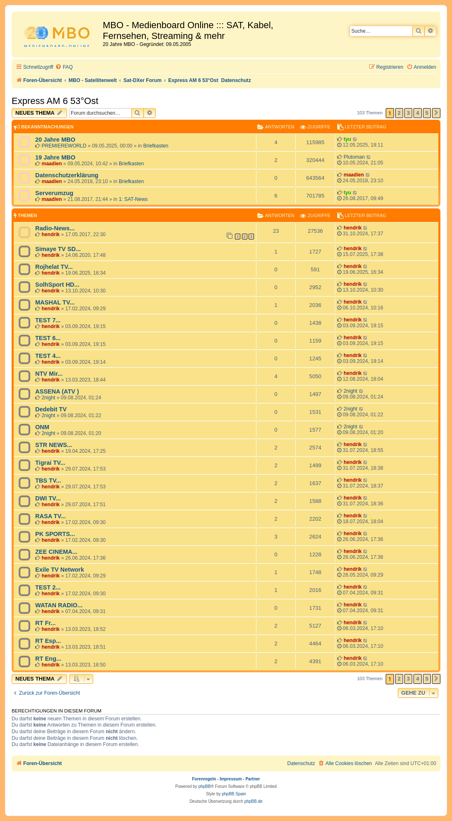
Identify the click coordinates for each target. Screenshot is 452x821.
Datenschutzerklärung (66, 175)
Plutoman (354, 157)
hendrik (50, 234)
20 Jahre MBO (55, 139)
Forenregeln (204, 779)
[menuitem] (64, 67)
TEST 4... (47, 356)
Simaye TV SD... (58, 249)
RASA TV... (50, 516)
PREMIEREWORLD (63, 146)
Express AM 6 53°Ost (55, 101)
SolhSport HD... (57, 284)
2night (48, 398)
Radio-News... (55, 228)
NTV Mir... (49, 373)
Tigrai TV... (50, 462)
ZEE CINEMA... (56, 551)
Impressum (231, 779)
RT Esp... (48, 640)
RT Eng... (48, 658)
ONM (42, 427)
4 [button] (417, 113)
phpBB (204, 786)
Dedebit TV (51, 409)
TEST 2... (47, 587)
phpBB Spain (234, 794)
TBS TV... (48, 480)
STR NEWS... (53, 445)
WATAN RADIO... (58, 605)
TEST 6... (47, 338)
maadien (51, 164)
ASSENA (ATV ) (57, 391)
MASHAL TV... (55, 302)
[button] (436, 113)
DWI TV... (48, 498)
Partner (252, 779)
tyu (347, 139)
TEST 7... (47, 320)
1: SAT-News (133, 199)
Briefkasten (156, 146)
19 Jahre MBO (55, 157)
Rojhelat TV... (54, 266)
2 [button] (399, 113)
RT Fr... (45, 623)
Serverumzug (54, 193)
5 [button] (426, 113)
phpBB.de (253, 801)
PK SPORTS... (55, 534)
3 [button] (408, 113)
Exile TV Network (59, 569)
